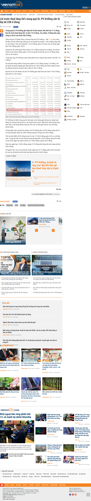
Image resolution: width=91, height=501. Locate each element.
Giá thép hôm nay (7, 476)
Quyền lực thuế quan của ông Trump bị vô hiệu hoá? (81, 458)
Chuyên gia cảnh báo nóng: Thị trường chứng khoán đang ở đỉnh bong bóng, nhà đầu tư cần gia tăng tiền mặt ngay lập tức (30, 395)
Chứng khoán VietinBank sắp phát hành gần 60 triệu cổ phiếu (47, 273)
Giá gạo (31, 476)
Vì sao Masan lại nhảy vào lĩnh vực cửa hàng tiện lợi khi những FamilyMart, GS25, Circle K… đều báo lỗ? (51, 366)
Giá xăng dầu (82, 474)
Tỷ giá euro (39, 474)
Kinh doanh (45, 372)
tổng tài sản (9, 205)
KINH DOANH (62, 11)
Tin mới (7, 303)
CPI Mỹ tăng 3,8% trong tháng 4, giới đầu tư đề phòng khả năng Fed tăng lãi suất (82, 417)
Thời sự (5, 317)
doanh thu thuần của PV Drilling (36, 205)
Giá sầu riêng (16, 476)
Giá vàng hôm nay (7, 474)
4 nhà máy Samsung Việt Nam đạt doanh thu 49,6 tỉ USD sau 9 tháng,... (47, 220)
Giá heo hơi (46, 474)
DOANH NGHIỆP (53, 11)
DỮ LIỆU (69, 11)
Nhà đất (5, 325)
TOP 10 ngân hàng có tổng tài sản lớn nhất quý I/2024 (14, 293)
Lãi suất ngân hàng (72, 474)
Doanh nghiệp (6, 15)
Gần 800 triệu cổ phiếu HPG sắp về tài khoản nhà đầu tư (47, 283)
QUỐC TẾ (25, 11)
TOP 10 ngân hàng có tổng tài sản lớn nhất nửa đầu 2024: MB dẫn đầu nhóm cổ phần (15, 283)
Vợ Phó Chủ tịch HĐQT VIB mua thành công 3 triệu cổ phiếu (21, 455)
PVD (50, 39)
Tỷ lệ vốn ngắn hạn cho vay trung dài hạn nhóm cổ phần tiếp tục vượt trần (15, 288)
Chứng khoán (6, 335)
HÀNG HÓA (18, 11)
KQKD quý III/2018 (13, 242)
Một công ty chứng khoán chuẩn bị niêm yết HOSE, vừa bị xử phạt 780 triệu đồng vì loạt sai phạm (30, 331)
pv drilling (22, 205)
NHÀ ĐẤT (37, 11)
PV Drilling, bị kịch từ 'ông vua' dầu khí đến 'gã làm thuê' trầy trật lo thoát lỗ (45, 167)
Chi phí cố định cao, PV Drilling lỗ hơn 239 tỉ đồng (46, 177)
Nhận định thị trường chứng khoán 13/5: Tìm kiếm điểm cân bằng (54, 416)
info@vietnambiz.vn (11, 497)
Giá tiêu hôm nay (62, 474)
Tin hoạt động (59, 15)
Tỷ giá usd (25, 474)
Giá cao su (37, 476)
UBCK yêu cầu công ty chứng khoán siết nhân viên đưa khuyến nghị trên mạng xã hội (9, 365)
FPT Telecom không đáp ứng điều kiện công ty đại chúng (47, 288)
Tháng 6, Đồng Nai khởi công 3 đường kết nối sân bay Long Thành (54, 447)
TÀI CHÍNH (30, 11)
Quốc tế (23, 401)
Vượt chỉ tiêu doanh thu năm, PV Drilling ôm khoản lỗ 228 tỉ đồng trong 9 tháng (19, 179)
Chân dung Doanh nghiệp (45, 15)
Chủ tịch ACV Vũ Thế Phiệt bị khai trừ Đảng (17, 314)
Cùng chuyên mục (40, 252)
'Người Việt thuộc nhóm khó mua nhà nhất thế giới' (19, 322)
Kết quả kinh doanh (20, 15)
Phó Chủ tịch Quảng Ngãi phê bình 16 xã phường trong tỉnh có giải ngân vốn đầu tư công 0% (30, 341)
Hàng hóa (5, 309)
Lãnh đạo (32, 15)
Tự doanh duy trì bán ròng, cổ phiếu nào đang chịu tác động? (54, 430)
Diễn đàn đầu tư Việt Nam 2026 (61, 476)
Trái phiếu (69, 15)
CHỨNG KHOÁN (44, 11)
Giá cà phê (53, 474)
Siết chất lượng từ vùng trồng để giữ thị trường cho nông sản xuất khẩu (26, 307)
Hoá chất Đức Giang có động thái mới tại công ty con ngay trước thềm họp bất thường (47, 278)
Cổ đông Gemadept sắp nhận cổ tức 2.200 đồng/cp (47, 292)
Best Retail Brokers (46, 476)
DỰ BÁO (12, 11)
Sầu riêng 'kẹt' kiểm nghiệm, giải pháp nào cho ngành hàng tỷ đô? (54, 458)
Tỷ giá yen (31, 474)
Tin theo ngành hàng (72, 17)
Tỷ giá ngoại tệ (17, 474)
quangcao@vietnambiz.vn (79, 491)
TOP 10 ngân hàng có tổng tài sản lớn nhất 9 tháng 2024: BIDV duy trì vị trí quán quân (15, 273)
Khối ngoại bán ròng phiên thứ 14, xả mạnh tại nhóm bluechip (15, 416)
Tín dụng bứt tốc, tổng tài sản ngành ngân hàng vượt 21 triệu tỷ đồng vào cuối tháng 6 (14, 278)
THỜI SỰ (6, 11)
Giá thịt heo (24, 476)
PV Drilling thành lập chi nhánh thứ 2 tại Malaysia (45, 183)
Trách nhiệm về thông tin (9, 499)
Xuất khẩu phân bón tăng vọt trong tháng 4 (9, 393)
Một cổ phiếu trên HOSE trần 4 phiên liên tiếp (52, 393)
